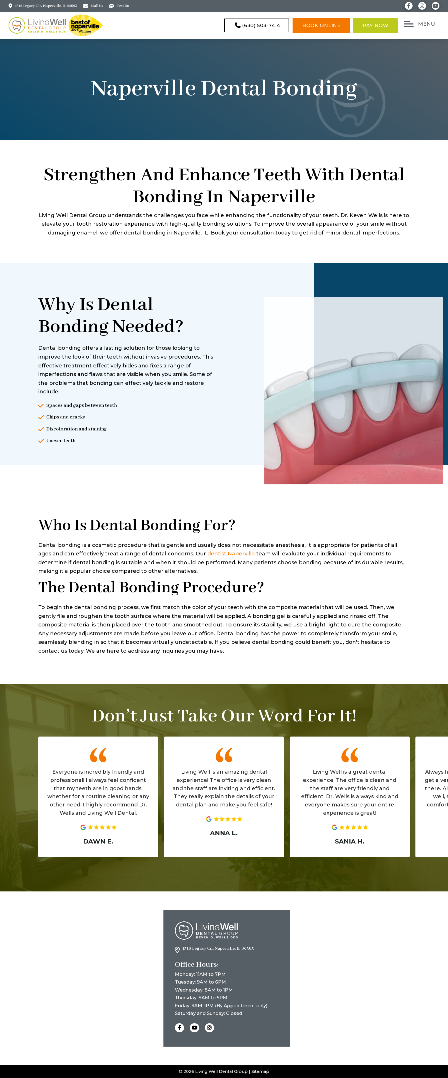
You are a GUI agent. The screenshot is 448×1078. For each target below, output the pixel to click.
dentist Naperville (231, 554)
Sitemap (260, 1071)
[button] (420, 24)
